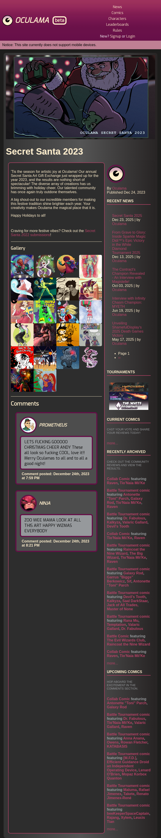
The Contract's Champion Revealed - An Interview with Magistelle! (128, 276)
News (117, 7)
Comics (117, 12)
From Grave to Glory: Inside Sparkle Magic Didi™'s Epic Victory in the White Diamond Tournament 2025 (129, 242)
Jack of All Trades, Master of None (122, 607)
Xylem (126, 817)
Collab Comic (118, 479)
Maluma (130, 790)
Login (130, 36)
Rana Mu (130, 620)
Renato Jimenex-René (128, 796)
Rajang (113, 817)
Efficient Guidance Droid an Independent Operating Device (128, 766)
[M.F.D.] (129, 758)
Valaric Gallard (134, 522)
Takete (129, 794)
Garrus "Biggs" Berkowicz (120, 579)
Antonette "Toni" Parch (123, 496)
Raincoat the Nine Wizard (126, 551)
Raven (112, 483)
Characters (117, 18)
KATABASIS (117, 746)
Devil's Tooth (118, 526)
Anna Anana (133, 738)
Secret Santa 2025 (127, 216)
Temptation (116, 625)
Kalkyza (113, 522)
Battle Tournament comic (128, 490)
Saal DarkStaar (134, 601)
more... (112, 443)
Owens (113, 742)
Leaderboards (117, 24)
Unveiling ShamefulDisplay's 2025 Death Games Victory (127, 329)
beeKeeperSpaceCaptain (128, 813)
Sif (129, 581)
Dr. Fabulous (134, 518)
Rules (117, 30)
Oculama (32, 20)
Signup (115, 36)
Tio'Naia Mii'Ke (132, 483)
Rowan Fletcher (134, 742)
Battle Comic (118, 636)
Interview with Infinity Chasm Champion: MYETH (128, 302)
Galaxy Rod (133, 573)
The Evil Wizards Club (126, 640)
